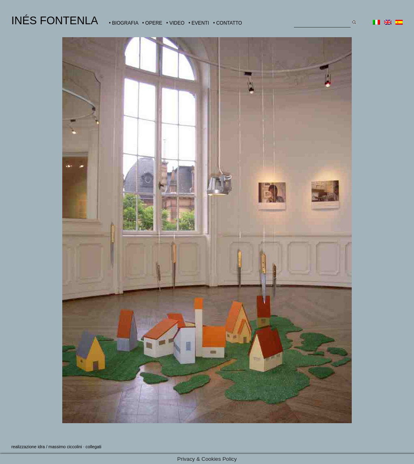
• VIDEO (175, 23)
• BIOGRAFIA (123, 23)
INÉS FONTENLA (54, 21)
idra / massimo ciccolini (60, 446)
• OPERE (152, 23)
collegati (93, 446)
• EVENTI (198, 23)
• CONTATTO (227, 23)
